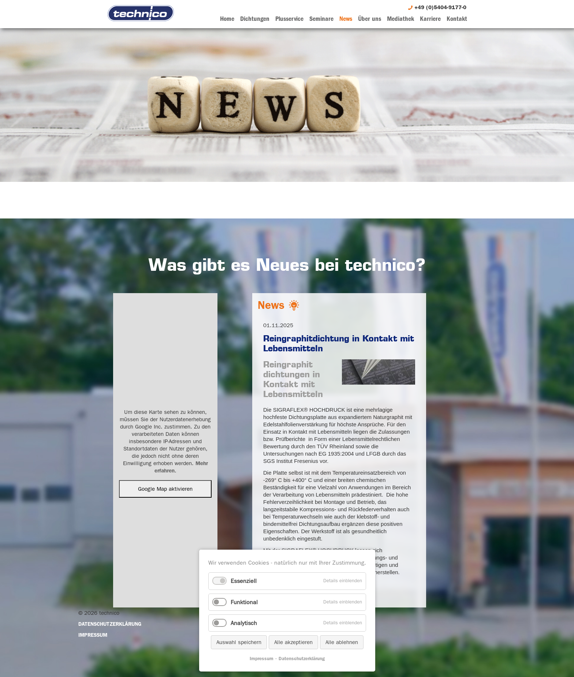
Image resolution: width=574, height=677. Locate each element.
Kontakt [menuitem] (457, 19)
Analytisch (244, 623)
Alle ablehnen (341, 642)
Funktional (244, 602)
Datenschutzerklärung (302, 658)
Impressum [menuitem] (92, 635)
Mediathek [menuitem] (400, 19)
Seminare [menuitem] (321, 19)
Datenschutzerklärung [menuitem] (109, 624)
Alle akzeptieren (293, 642)
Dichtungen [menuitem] (254, 19)
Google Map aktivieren (165, 489)
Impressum (261, 658)
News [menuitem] (345, 19)
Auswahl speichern (238, 642)
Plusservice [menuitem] (289, 19)
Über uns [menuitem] (369, 19)
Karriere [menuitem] (430, 19)
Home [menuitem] (227, 19)
